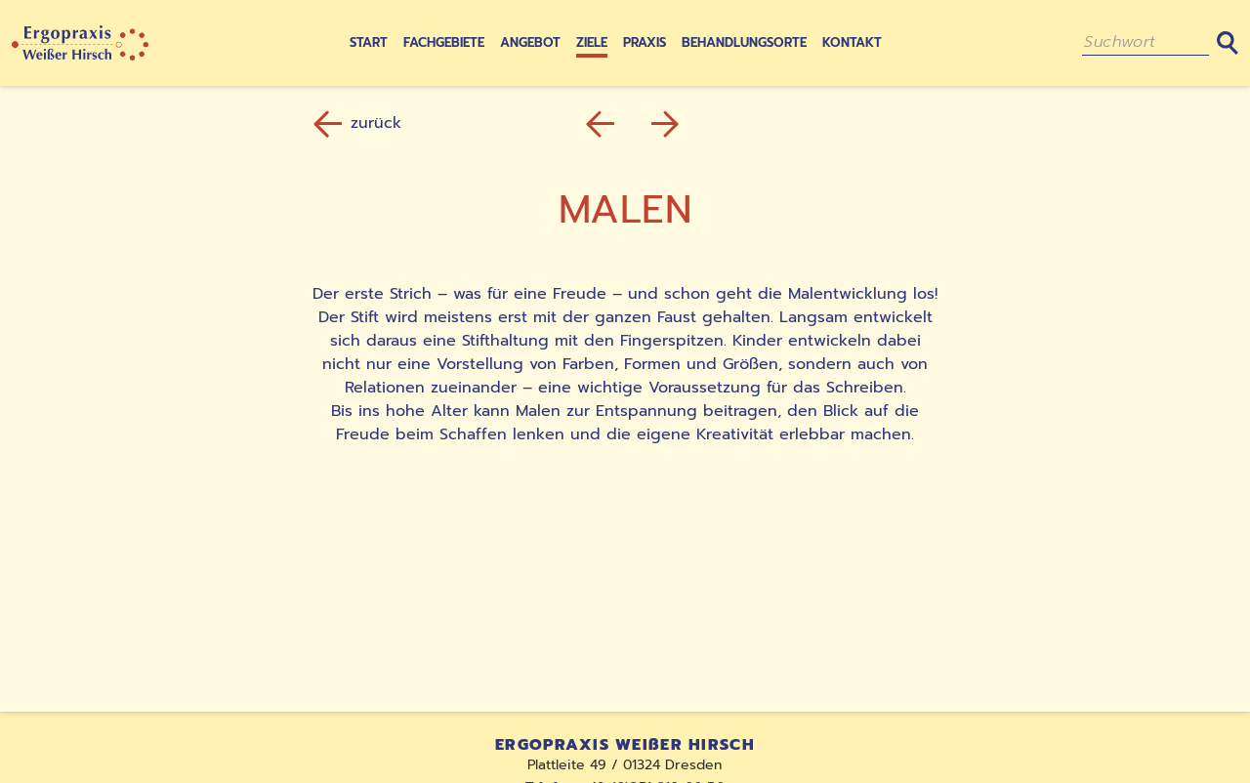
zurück (359, 123)
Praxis (644, 42)
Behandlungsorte (744, 42)
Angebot (530, 42)
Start (369, 42)
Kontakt (852, 42)
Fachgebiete (443, 42)
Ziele (591, 42)
